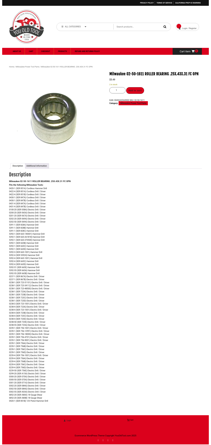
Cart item (187, 51)
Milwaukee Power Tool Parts (27, 67)
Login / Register (186, 26)
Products (62, 51)
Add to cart (135, 90)
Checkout (45, 51)
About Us (17, 51)
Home (11, 67)
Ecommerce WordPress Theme (90, 435)
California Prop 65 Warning (188, 3)
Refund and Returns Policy (87, 51)
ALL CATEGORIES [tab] (74, 26)
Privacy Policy (147, 3)
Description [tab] (18, 166)
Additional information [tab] (36, 166)
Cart (31, 51)
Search (164, 26)
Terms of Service (164, 3)
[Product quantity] (117, 90)
